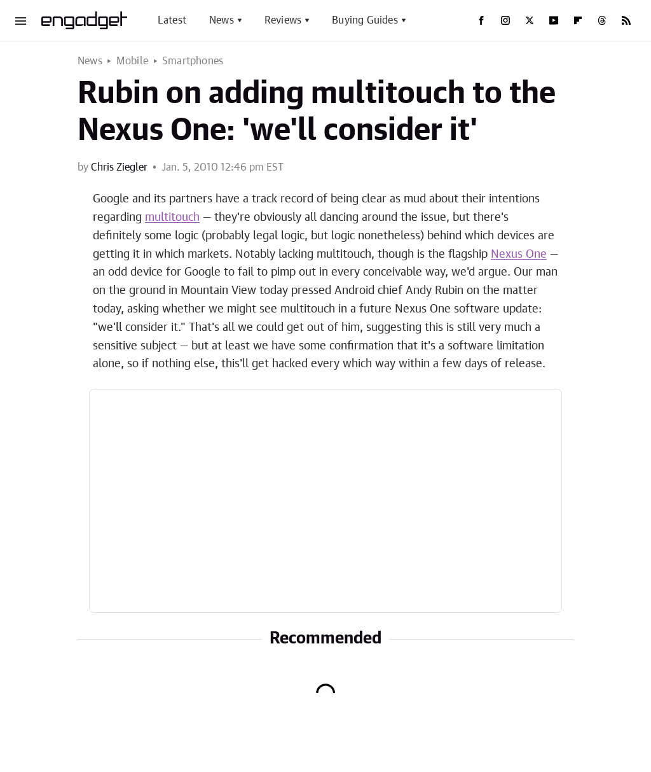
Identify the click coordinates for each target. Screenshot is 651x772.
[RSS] (626, 20)
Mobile (132, 61)
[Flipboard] (577, 20)
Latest (172, 20)
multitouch (172, 217)
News (221, 20)
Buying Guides (365, 20)
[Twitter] (529, 20)
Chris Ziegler (119, 167)
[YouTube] (553, 20)
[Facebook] (481, 20)
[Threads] (602, 20)
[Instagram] (505, 20)
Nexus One (519, 254)
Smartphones (192, 61)
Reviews (282, 20)
